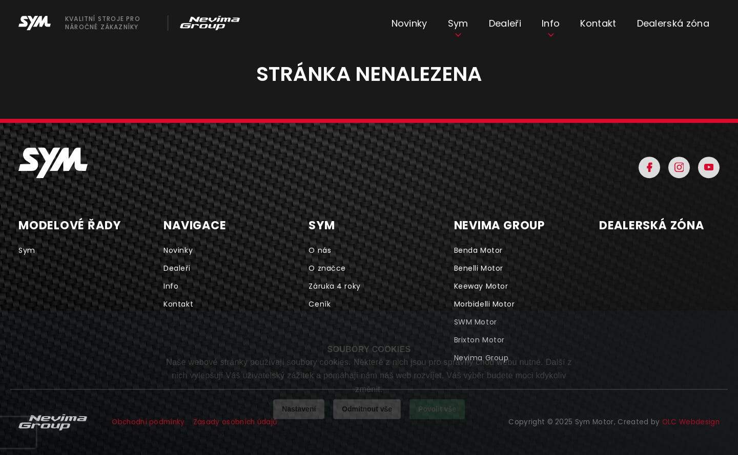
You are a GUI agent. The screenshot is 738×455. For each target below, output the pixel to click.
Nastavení (299, 409)
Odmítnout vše (367, 409)
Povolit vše (437, 409)
